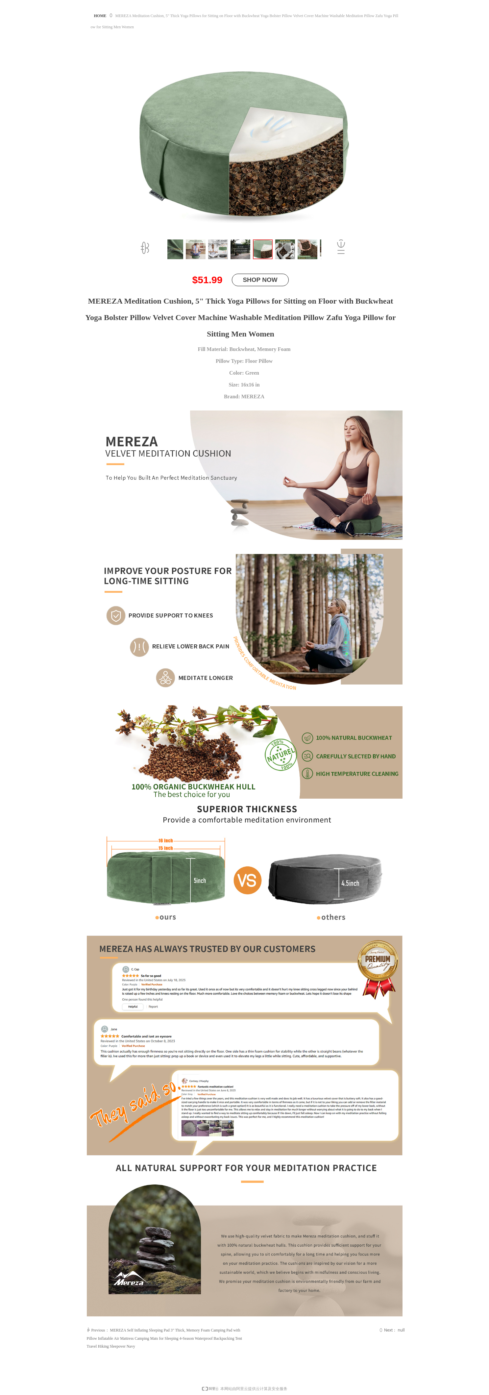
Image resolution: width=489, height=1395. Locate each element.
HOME (100, 15)
